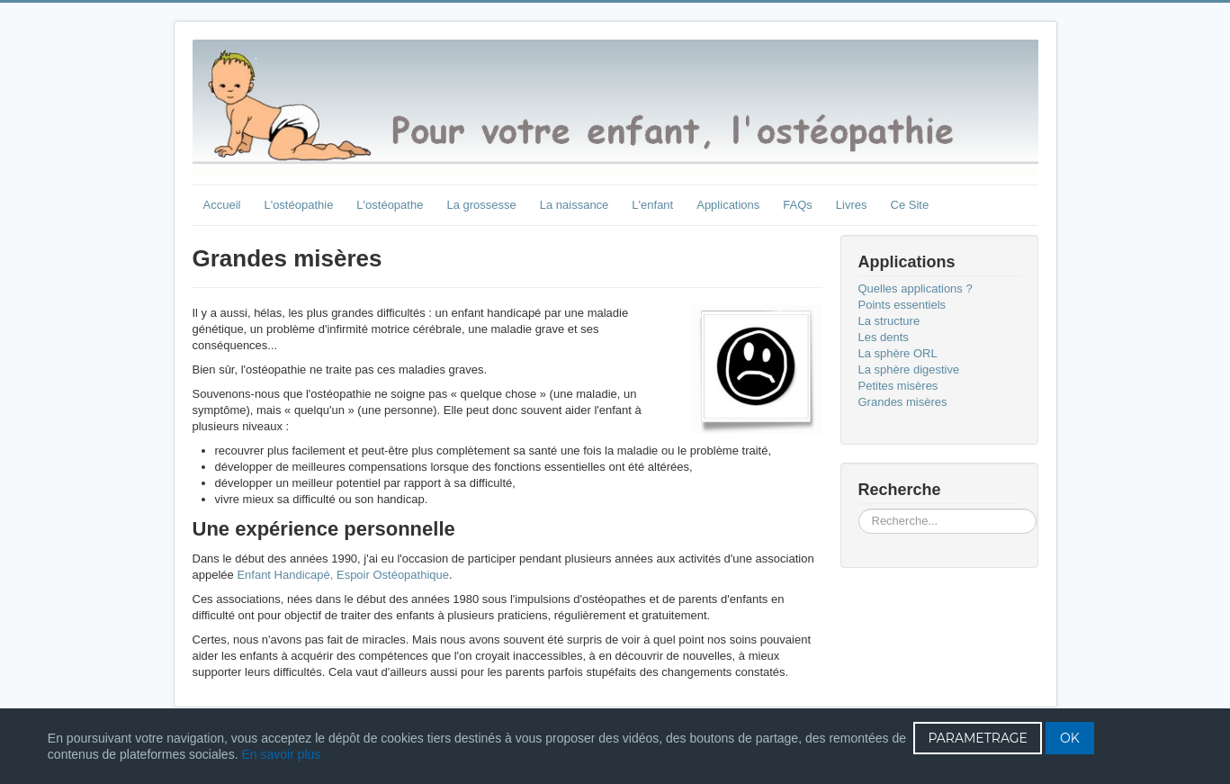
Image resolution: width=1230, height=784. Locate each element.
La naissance (574, 205)
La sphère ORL (898, 353)
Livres (851, 205)
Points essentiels (902, 304)
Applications (727, 205)
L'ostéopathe (389, 205)
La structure (889, 321)
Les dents (883, 337)
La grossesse (481, 205)
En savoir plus (280, 754)
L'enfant (652, 205)
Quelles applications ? (915, 288)
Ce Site (910, 205)
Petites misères (898, 385)
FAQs (798, 205)
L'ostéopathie (298, 205)
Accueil (222, 205)
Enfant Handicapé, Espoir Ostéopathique (343, 574)
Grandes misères (902, 402)
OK (1070, 738)
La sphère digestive (909, 369)
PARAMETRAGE (978, 738)
